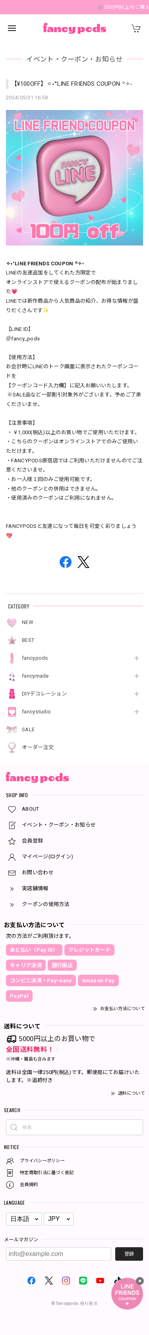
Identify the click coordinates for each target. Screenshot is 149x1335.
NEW (27, 622)
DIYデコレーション (44, 694)
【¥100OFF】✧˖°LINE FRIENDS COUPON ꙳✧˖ (71, 83)
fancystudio (36, 712)
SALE (28, 729)
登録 (129, 1254)
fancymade (35, 676)
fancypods (35, 658)
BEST (28, 640)
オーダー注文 (38, 747)
